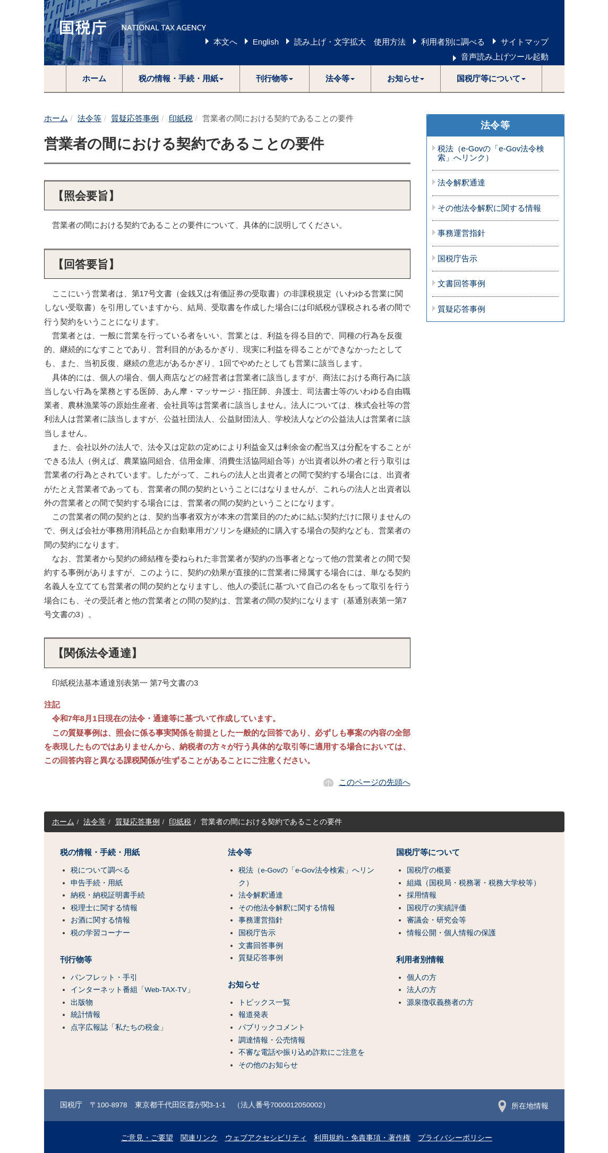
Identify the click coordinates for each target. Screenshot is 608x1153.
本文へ (225, 41)
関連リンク (199, 1138)
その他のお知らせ (268, 1065)
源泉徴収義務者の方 (440, 1002)
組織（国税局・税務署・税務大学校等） (474, 883)
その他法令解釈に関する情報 (489, 208)
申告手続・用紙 (97, 883)
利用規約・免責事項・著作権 (362, 1138)
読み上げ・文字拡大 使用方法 (350, 41)
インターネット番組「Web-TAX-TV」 (132, 990)
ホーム (94, 78)
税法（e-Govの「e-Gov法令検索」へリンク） (491, 153)
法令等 (89, 118)
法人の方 (421, 990)
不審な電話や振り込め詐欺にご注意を (301, 1052)
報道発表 (253, 1015)
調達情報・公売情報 (271, 1040)
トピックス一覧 (264, 1002)
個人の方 (421, 977)
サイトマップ (525, 41)
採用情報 (421, 895)
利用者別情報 (420, 959)
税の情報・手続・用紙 (100, 852)
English (266, 41)
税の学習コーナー (100, 933)
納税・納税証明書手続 (108, 895)
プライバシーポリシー (455, 1138)
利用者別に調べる (453, 41)
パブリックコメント (271, 1027)
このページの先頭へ (374, 782)
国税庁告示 (457, 258)
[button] (181, 78)
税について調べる (100, 870)
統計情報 (85, 1015)
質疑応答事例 (135, 118)
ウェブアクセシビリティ (266, 1138)
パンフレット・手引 (104, 977)
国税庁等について (428, 852)
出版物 (82, 1002)
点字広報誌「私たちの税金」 (119, 1027)
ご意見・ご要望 (147, 1138)
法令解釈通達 (461, 182)
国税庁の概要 (429, 870)
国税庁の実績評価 (436, 908)
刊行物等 (76, 959)
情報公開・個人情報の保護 (451, 933)
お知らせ (244, 984)
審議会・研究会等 (436, 920)
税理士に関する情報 (104, 908)
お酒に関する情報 (100, 920)
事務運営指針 (461, 233)
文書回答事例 (461, 283)
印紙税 (181, 118)
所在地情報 (523, 1106)
